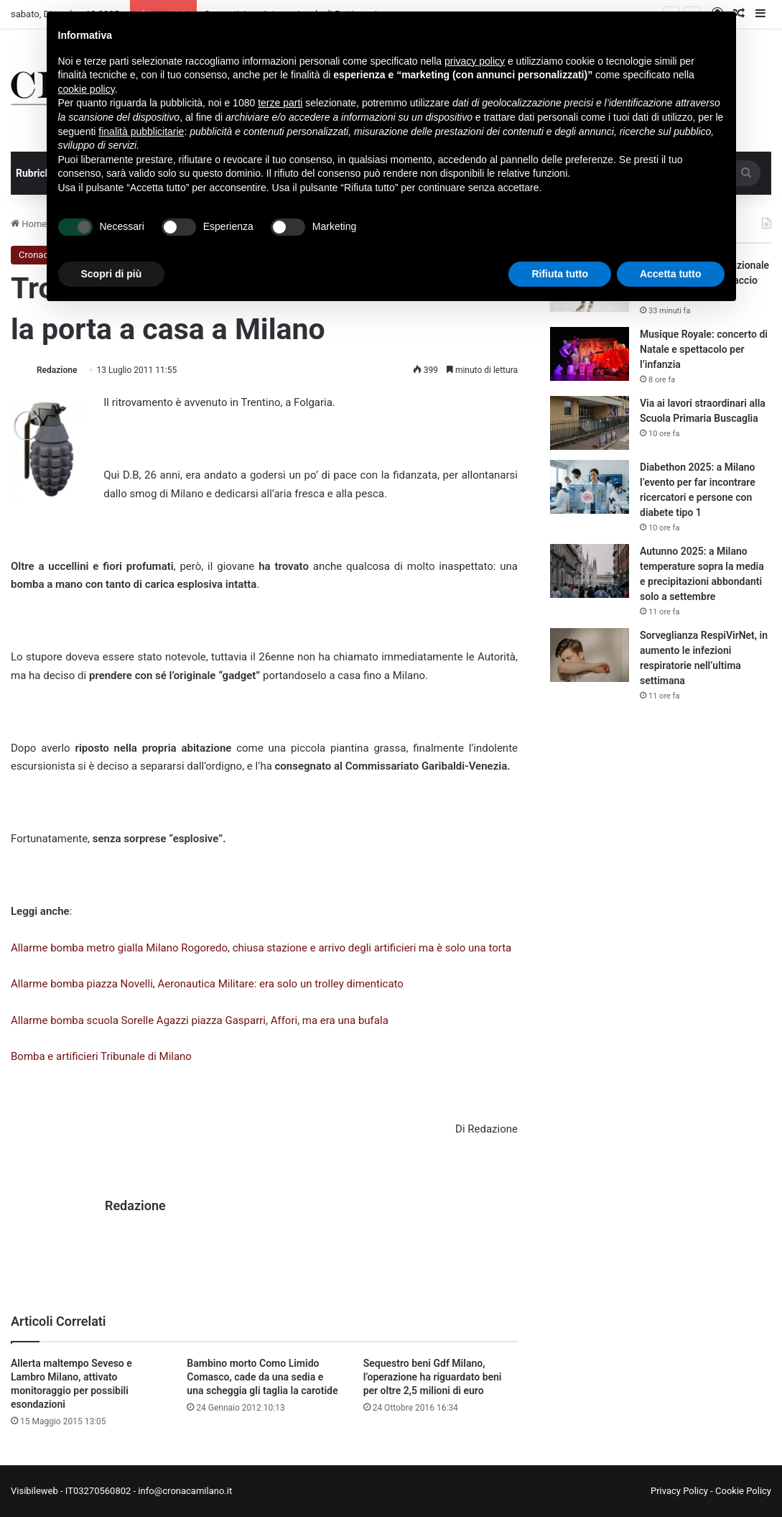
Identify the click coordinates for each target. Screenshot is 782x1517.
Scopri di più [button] (111, 274)
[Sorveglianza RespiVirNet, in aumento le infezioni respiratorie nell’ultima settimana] (589, 655)
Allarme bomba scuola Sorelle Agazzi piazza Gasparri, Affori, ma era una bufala (199, 1020)
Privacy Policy (679, 1490)
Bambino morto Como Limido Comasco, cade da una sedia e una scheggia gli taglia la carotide (262, 1376)
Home (29, 223)
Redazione (57, 370)
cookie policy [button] (86, 89)
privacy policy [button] (474, 61)
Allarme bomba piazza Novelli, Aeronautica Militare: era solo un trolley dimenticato (207, 983)
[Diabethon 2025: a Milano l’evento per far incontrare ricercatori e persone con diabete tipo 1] (589, 487)
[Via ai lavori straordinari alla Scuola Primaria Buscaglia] (589, 423)
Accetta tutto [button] (671, 274)
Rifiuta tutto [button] (559, 274)
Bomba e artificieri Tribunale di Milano (101, 1056)
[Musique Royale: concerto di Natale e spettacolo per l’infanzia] (589, 354)
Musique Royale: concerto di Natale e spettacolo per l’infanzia (704, 349)
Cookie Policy (743, 1490)
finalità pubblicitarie (141, 131)
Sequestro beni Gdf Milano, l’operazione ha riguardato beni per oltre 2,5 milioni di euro (432, 1376)
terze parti (280, 103)
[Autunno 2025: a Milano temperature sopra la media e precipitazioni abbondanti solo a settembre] (589, 571)
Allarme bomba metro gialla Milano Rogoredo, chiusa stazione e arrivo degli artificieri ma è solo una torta (261, 947)
